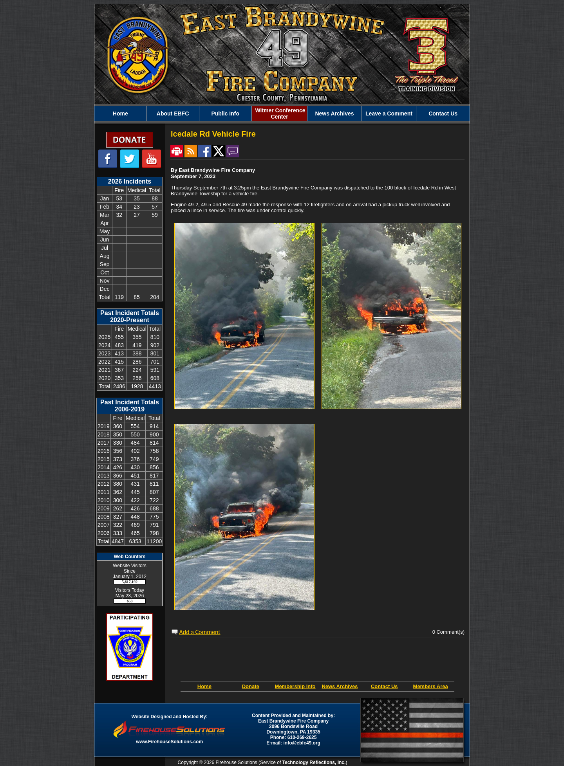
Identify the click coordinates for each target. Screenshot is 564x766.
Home (204, 686)
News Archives (340, 686)
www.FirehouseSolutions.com (169, 741)
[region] (282, 113)
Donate (250, 686)
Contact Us (384, 686)
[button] (173, 113)
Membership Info (295, 686)
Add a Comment (200, 632)
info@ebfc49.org (302, 743)
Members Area (430, 686)
